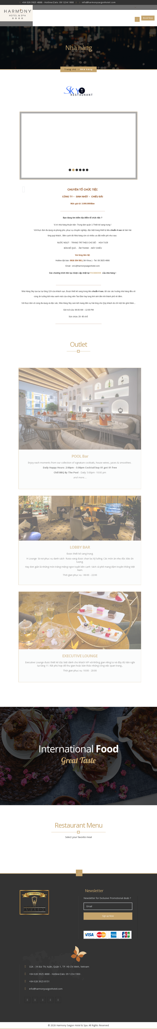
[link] (107, 925)
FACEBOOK (96, 273)
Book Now (148, 18)
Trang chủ (70, 69)
